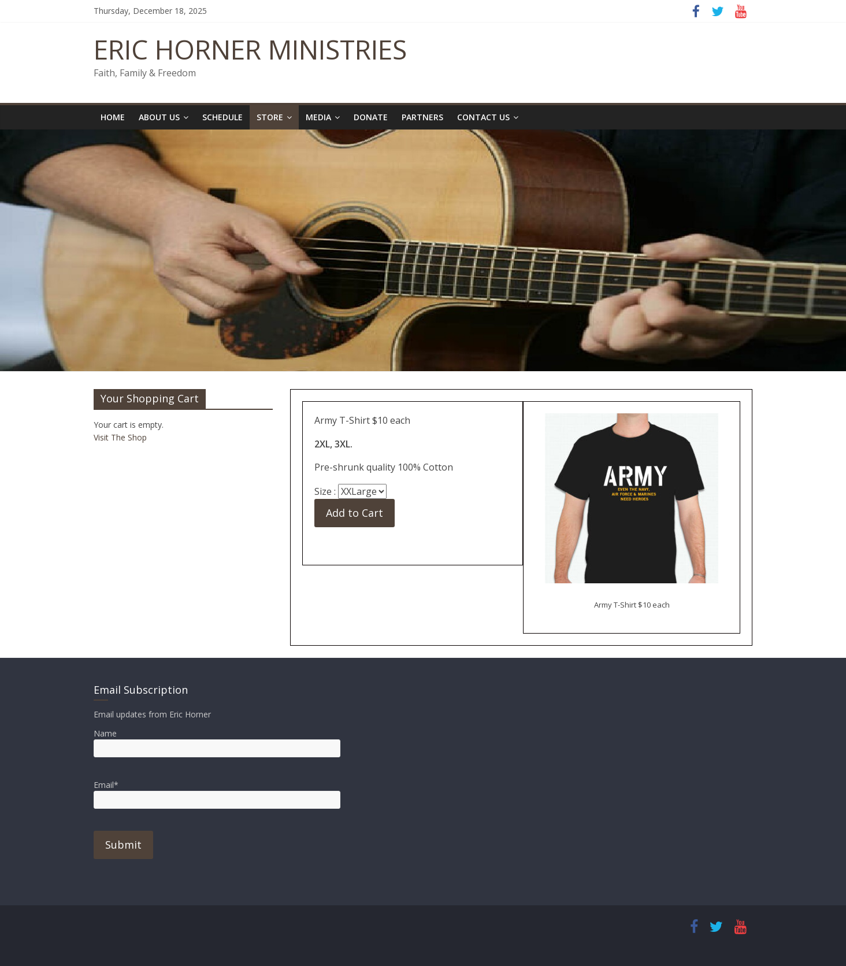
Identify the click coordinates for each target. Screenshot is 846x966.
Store (270, 117)
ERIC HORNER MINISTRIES (250, 49)
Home (113, 117)
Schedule (222, 117)
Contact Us (483, 117)
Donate (371, 117)
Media (318, 117)
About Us (159, 117)
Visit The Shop (120, 437)
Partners (422, 117)
